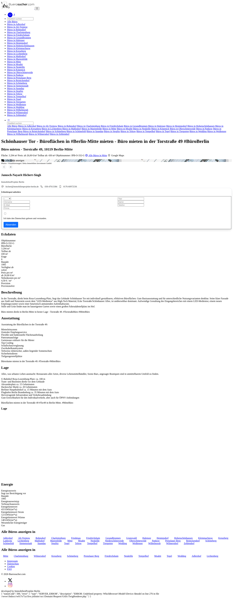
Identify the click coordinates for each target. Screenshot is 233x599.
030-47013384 (51, 186)
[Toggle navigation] (37, 8)
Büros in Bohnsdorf (16, 29)
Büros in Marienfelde (17, 59)
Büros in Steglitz (15, 91)
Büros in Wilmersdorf (17, 112)
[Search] (20, 18)
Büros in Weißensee (16, 104)
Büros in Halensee (16, 40)
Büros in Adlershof (16, 24)
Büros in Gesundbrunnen (19, 37)
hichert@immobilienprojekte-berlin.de (22, 186)
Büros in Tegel (14, 99)
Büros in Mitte (14, 61)
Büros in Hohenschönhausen (20, 45)
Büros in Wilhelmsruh (17, 110)
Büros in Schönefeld (76, 131)
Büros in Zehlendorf (16, 115)
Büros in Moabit (15, 64)
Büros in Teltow (14, 94)
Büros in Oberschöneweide (20, 72)
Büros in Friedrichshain (18, 35)
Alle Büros (12, 21)
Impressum (12, 561)
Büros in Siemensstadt (17, 86)
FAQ (9, 569)
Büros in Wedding (15, 107)
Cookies (11, 566)
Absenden (10, 224)
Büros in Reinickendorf (18, 80)
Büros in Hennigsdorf (17, 43)
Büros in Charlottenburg (18, 32)
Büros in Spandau (15, 88)
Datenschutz (13, 563)
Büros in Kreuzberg (16, 51)
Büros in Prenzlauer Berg (19, 77)
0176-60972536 (70, 186)
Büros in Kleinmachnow (18, 48)
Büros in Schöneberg (17, 83)
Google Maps (116, 155)
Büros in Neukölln (16, 67)
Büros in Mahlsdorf (16, 56)
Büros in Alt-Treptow (17, 27)
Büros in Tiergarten (16, 102)
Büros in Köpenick (16, 69)
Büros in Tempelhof (16, 96)
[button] (8, 120)
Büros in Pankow (15, 75)
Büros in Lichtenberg (17, 53)
